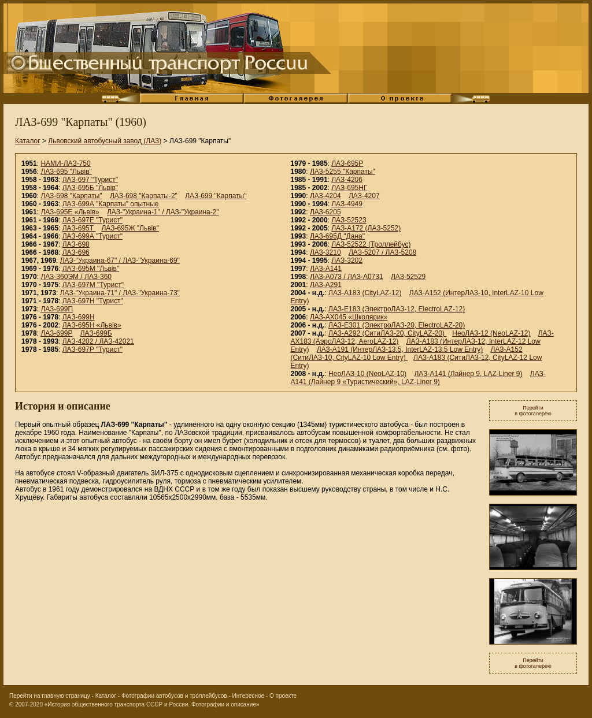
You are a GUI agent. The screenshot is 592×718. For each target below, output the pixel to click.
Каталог (27, 141)
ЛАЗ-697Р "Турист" (92, 349)
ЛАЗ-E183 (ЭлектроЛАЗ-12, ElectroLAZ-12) (396, 309)
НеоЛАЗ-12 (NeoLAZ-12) (491, 333)
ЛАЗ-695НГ (349, 188)
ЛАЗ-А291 (326, 285)
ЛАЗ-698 (76, 244)
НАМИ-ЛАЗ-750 (65, 163)
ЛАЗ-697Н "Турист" (92, 301)
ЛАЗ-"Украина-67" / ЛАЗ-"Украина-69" (120, 260)
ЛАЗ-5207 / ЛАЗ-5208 (382, 252)
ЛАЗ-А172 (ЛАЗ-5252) (366, 228)
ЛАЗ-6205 (325, 212)
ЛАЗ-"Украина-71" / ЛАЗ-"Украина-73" (120, 293)
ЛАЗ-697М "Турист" (93, 285)
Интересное (248, 696)
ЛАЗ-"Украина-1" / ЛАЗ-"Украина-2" (163, 212)
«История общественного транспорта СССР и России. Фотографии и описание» (152, 704)
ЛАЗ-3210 (325, 252)
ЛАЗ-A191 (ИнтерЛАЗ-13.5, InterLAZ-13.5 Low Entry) (400, 349)
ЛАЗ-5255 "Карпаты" (342, 172)
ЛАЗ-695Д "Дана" (337, 236)
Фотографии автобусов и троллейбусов (174, 696)
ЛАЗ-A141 (326, 269)
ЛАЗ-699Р (56, 333)
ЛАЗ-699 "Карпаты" (215, 196)
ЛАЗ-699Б (96, 333)
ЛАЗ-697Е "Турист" (92, 220)
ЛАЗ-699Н (78, 317)
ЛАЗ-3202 (346, 260)
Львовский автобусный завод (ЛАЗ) (104, 141)
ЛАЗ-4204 (325, 196)
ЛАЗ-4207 (364, 196)
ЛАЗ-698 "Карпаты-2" (143, 196)
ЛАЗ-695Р (347, 163)
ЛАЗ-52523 (348, 220)
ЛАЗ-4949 (346, 204)
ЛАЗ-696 (76, 252)
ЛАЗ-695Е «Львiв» (69, 212)
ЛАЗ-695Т (79, 228)
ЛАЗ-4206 (346, 180)
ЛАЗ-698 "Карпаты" (71, 196)
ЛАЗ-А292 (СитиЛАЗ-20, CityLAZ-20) (387, 333)
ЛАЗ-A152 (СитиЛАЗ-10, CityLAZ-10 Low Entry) (407, 353)
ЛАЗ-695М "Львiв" (90, 269)
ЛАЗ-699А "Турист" (92, 236)
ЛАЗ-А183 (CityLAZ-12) (364, 293)
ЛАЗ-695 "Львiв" (65, 172)
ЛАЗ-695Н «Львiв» (91, 325)
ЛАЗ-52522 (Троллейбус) (370, 244)
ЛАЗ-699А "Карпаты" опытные (110, 204)
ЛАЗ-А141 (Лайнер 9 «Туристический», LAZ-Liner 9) (418, 378)
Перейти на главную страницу (49, 696)
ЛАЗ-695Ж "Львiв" (130, 228)
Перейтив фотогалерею (533, 410)
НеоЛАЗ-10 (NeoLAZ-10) (367, 374)
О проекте (283, 696)
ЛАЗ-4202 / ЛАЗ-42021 (98, 341)
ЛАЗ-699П (56, 309)
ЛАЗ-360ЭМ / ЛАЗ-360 (76, 277)
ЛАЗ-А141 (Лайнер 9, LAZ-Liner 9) (468, 374)
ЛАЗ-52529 (408, 277)
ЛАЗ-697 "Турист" (90, 180)
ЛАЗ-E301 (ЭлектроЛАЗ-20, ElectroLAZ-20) (396, 325)
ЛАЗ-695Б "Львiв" (90, 188)
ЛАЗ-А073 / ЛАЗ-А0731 (346, 277)
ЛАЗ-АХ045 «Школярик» (349, 317)
